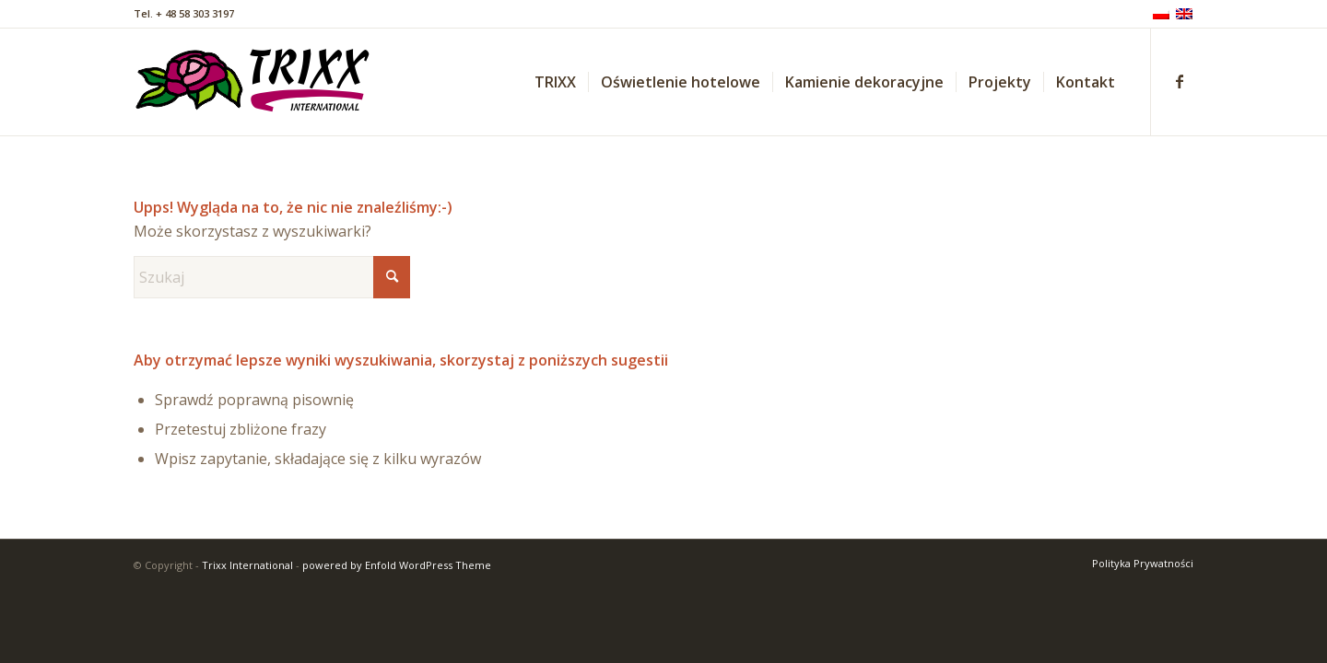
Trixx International (247, 565)
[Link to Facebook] (1179, 81)
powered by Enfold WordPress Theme (396, 565)
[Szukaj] (272, 277)
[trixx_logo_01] (254, 82)
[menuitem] (555, 82)
